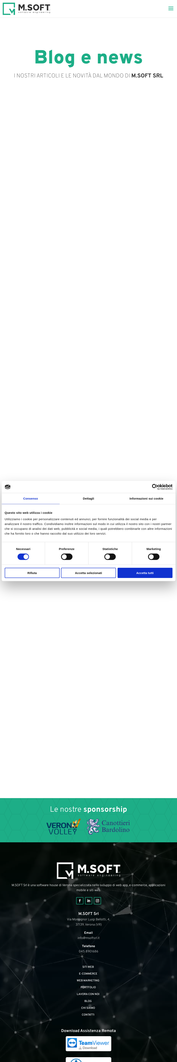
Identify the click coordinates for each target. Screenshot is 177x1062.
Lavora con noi (88, 994)
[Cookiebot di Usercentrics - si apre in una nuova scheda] (154, 487)
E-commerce (88, 974)
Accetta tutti (145, 572)
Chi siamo (88, 1008)
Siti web (88, 967)
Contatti (88, 1015)
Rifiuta (32, 572)
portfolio (88, 987)
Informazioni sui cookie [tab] (146, 498)
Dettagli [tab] (88, 498)
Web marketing (88, 980)
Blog (88, 1001)
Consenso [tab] (30, 498)
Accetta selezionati (88, 572)
